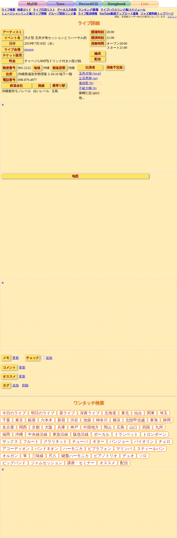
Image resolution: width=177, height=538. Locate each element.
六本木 (47, 420)
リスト (44, 9)
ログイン (172, 17)
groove (29, 49)
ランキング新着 (88, 9)
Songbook (117, 4)
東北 (125, 413)
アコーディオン (16, 448)
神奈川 (102, 420)
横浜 (117, 420)
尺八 (52, 456)
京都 (36, 427)
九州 (159, 427)
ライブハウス (122, 9)
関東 (151, 413)
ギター (98, 441)
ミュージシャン (23, 13)
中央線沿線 (37, 434)
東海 (154, 420)
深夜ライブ (90, 413)
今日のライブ (14, 413)
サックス (10, 441)
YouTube (119, 13)
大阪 (49, 427)
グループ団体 (62, 13)
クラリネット (55, 441)
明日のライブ (42, 413)
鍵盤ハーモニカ (75, 456)
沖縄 (19, 434)
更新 (15, 358)
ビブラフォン (99, 448)
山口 (133, 427)
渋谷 (74, 420)
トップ (157, 13)
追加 (49, 358)
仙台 (138, 413)
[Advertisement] (88, 140)
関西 (23, 427)
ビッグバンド (14, 463)
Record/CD (88, 4)
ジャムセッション (46, 463)
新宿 (61, 420)
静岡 (167, 420)
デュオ (128, 456)
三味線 (38, 456)
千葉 (6, 420)
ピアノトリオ (105, 456)
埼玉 (164, 413)
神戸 (74, 427)
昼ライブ (67, 413)
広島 (120, 427)
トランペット (126, 434)
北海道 (110, 413)
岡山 (108, 427)
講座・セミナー (80, 463)
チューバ (80, 441)
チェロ (164, 441)
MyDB (32, 4)
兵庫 (61, 427)
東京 (19, 420)
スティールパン (150, 448)
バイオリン (144, 441)
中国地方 (91, 427)
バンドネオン (46, 448)
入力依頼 (67, 9)
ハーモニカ (73, 448)
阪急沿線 (81, 434)
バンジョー (119, 441)
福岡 (6, 434)
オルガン (10, 456)
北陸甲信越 (135, 420)
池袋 (87, 420)
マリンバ (124, 448)
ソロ (143, 456)
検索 (8, 9)
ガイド (24, 9)
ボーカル (101, 434)
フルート (31, 441)
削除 (25, 385)
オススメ (107, 463)
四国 (146, 427)
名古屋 (8, 427)
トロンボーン (154, 434)
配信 (87, 13)
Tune (60, 4)
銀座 (32, 420)
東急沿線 (60, 434)
